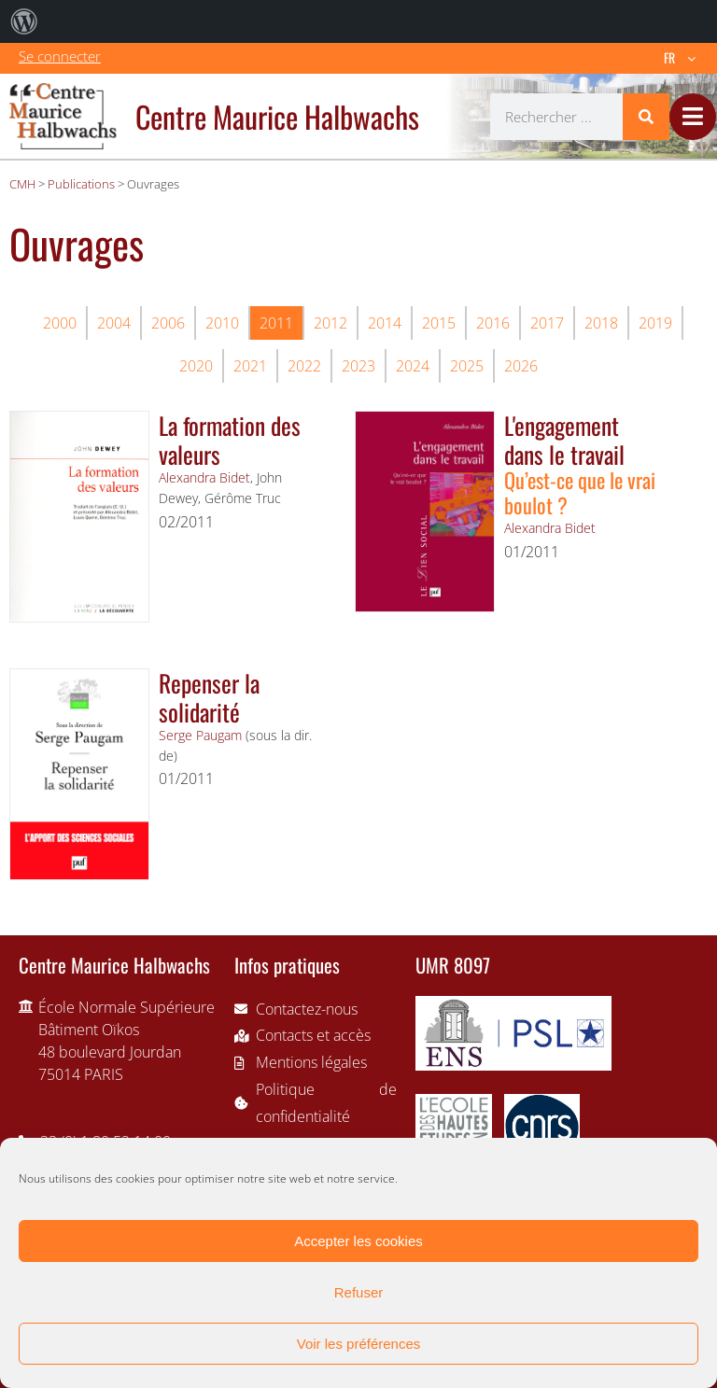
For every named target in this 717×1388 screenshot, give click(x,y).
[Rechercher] (646, 116)
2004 (114, 323)
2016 (493, 323)
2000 (60, 323)
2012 (330, 323)
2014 (384, 323)
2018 (601, 323)
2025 (467, 366)
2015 (439, 323)
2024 (412, 366)
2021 (250, 366)
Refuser (359, 1292)
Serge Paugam (200, 735)
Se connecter (60, 56)
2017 (547, 323)
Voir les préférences (359, 1344)
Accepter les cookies (358, 1241)
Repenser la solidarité (209, 697)
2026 (521, 366)
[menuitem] (24, 21)
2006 (168, 323)
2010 (222, 323)
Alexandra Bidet (204, 477)
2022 (304, 366)
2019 (655, 323)
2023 (358, 366)
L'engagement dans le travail (564, 439)
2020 (196, 366)
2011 (276, 323)
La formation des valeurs (230, 439)
